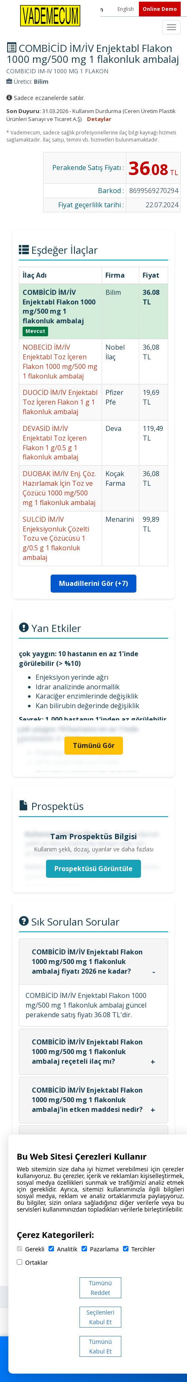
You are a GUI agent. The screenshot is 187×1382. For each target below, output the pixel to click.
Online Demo (160, 9)
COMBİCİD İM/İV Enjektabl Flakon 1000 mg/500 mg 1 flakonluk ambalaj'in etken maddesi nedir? (87, 1099)
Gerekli (30, 1249)
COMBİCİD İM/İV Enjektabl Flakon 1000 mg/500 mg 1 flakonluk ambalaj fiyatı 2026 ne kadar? (87, 961)
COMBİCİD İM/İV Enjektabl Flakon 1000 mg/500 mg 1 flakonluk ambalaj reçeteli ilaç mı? (87, 1051)
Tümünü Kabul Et (100, 1346)
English (126, 9)
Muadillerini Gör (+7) (93, 583)
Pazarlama (100, 1249)
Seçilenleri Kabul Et (101, 1317)
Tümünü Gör (94, 745)
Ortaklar (32, 1262)
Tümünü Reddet (100, 1288)
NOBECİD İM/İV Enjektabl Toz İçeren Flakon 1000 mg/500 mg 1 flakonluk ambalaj (60, 362)
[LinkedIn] (100, 9)
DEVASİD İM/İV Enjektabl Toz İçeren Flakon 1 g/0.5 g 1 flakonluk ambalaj (55, 443)
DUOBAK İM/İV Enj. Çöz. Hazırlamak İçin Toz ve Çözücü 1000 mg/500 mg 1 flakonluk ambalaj (59, 488)
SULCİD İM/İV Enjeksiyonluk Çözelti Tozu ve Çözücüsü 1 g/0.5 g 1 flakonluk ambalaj (56, 538)
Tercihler (139, 1249)
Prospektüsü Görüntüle (93, 868)
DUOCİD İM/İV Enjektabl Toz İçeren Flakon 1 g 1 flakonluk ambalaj (60, 402)
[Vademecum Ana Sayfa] (50, 15)
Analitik (63, 1249)
